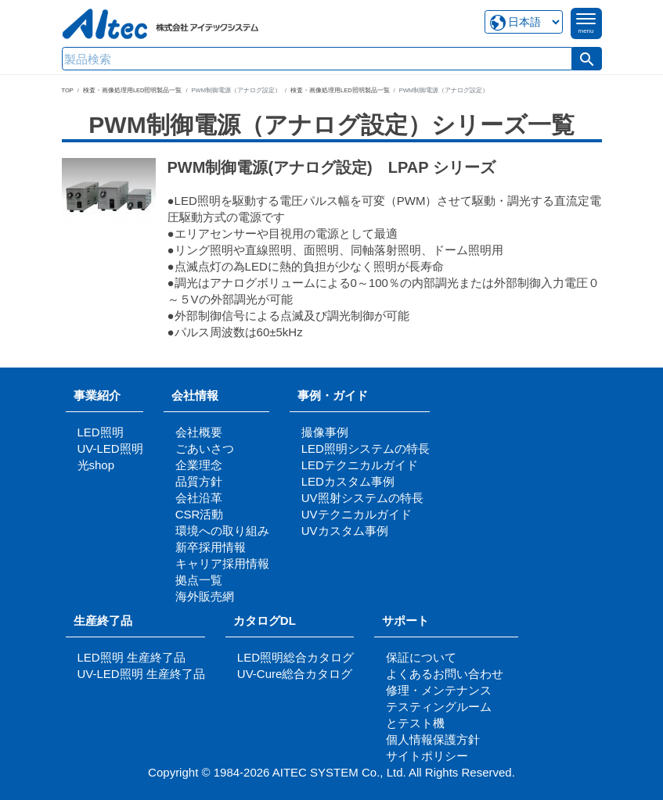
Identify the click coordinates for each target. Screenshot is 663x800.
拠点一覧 (198, 580)
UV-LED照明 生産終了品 (141, 673)
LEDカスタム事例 (348, 481)
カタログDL (264, 620)
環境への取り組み (222, 530)
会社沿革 (198, 497)
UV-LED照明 (110, 448)
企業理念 (198, 465)
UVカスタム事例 (344, 530)
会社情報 (194, 395)
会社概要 (198, 432)
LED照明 (100, 432)
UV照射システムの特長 (362, 497)
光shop (96, 465)
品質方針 (198, 481)
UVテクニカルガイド (356, 514)
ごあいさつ (204, 448)
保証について (421, 657)
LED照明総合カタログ (295, 657)
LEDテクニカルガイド (359, 465)
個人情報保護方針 (433, 739)
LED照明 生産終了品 (131, 657)
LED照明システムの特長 (365, 448)
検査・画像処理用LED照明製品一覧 (132, 90)
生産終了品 (103, 620)
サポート (411, 620)
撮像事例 (324, 432)
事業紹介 (97, 395)
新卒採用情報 (210, 547)
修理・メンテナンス (439, 690)
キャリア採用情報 (222, 563)
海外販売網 (204, 596)
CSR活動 (199, 514)
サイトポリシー (427, 755)
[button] (587, 58)
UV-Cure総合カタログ (295, 673)
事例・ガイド (332, 395)
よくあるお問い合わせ (444, 673)
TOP (68, 90)
